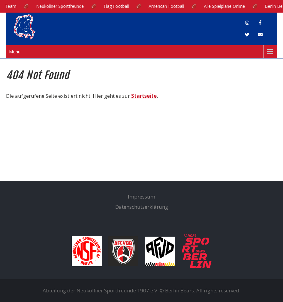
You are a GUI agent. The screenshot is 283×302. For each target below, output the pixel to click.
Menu (14, 52)
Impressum (141, 196)
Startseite (144, 95)
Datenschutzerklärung (141, 206)
